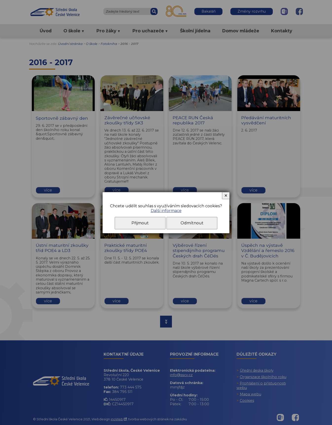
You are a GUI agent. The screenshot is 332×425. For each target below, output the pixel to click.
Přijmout (140, 223)
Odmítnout (192, 223)
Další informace (166, 210)
